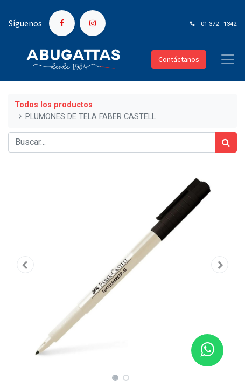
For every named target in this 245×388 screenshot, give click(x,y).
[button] (25, 264)
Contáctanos (178, 59)
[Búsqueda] (226, 142)
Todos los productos (54, 104)
